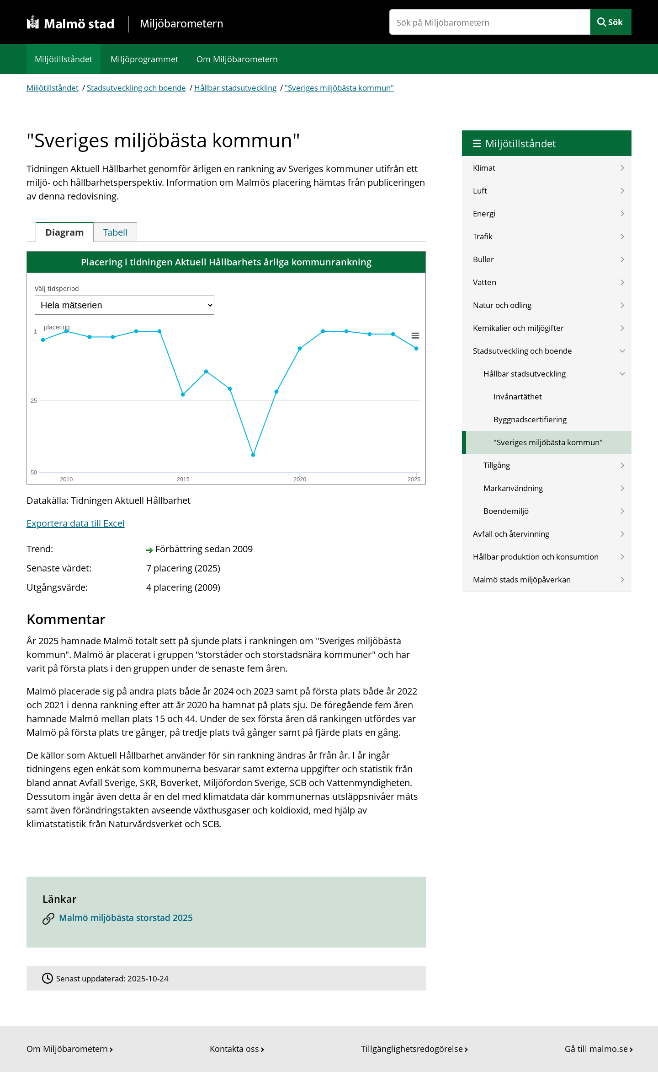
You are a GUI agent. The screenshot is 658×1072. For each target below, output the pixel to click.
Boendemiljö (506, 511)
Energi (484, 213)
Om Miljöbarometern (237, 59)
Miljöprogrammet (144, 59)
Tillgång (496, 465)
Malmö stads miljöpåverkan (522, 579)
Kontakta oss (234, 1048)
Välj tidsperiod (57, 288)
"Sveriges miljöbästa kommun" (339, 87)
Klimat (484, 167)
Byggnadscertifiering (530, 419)
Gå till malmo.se (596, 1048)
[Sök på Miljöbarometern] (489, 22)
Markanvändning (513, 488)
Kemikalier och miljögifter (518, 328)
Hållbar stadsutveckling (235, 87)
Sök (615, 21)
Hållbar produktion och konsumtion (536, 556)
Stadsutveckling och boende (136, 87)
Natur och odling (502, 305)
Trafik (483, 236)
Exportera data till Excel (76, 523)
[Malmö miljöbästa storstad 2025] (226, 920)
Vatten (484, 282)
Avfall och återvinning (511, 533)
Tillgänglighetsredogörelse (412, 1048)
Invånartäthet (518, 396)
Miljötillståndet (63, 59)
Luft (480, 190)
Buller (483, 259)
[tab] (65, 232)
